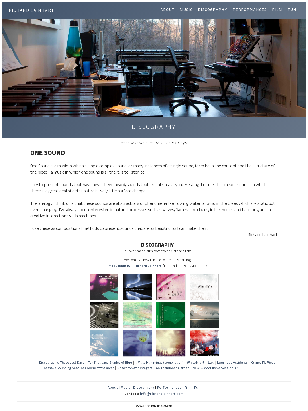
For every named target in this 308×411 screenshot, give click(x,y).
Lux (211, 363)
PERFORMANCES (249, 10)
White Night (195, 363)
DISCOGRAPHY (212, 10)
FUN (292, 10)
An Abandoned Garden (172, 369)
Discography (143, 388)
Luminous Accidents (232, 363)
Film (188, 388)
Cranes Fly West (263, 363)
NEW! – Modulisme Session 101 (216, 369)
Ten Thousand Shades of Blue (110, 363)
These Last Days (72, 363)
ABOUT (167, 10)
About (113, 388)
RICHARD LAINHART (31, 11)
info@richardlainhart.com (162, 394)
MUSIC (186, 10)
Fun (197, 388)
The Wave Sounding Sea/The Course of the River (78, 369)
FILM (277, 10)
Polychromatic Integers (135, 369)
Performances (169, 388)
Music (126, 388)
